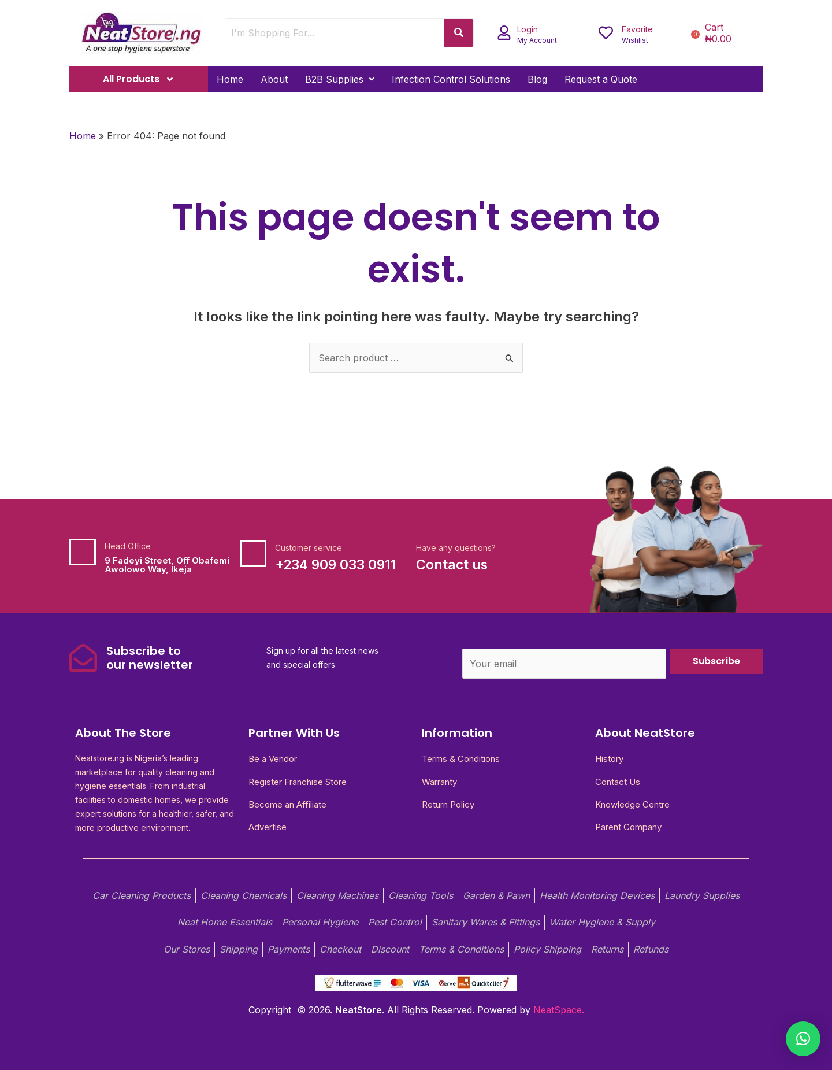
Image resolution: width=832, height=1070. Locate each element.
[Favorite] (606, 32)
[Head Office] (82, 552)
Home (230, 79)
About (274, 79)
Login (527, 29)
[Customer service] (253, 553)
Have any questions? (456, 548)
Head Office (128, 546)
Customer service (308, 548)
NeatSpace (557, 1010)
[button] (339, 79)
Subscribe (716, 661)
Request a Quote (600, 79)
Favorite (637, 29)
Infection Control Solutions (451, 79)
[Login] (504, 32)
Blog (537, 79)
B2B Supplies (339, 79)
